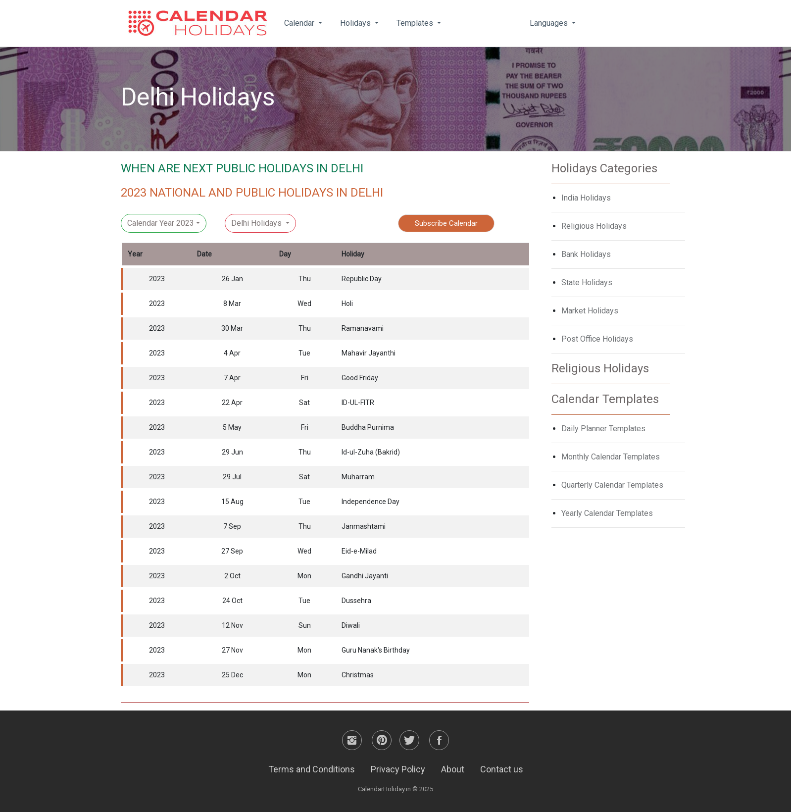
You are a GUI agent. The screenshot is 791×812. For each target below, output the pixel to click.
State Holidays (586, 282)
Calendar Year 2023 (160, 223)
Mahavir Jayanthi (369, 353)
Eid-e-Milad (359, 551)
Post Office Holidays (597, 339)
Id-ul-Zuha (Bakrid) (371, 452)
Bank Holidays (586, 254)
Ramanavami (363, 328)
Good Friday (360, 378)
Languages (550, 23)
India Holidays (586, 198)
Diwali (351, 625)
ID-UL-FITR (358, 402)
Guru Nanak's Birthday (376, 650)
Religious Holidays (594, 226)
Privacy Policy (398, 769)
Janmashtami (364, 526)
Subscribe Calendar (446, 223)
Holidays (356, 23)
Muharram (358, 477)
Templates (415, 23)
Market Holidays (589, 310)
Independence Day (370, 502)
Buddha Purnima (368, 427)
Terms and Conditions (311, 769)
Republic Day (362, 279)
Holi (347, 303)
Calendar (300, 23)
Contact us (501, 769)
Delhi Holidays (257, 223)
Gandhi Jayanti (365, 576)
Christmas (358, 675)
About (452, 769)
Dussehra (356, 601)
